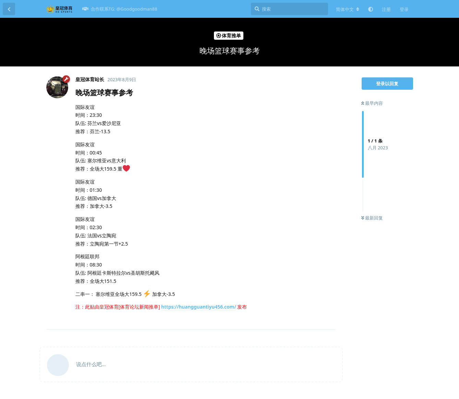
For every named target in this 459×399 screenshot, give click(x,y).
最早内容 (372, 103)
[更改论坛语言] (347, 9)
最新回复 (372, 218)
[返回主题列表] (9, 9)
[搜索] (289, 9)
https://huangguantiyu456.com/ (198, 306)
